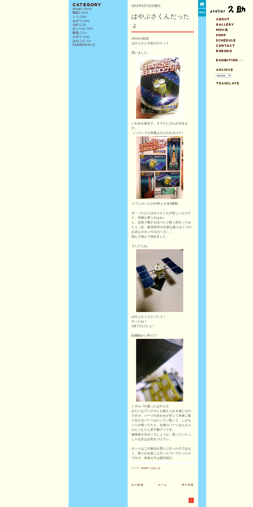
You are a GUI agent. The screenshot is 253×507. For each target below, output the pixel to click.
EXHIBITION (82, 44)
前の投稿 (188, 484)
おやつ (77, 21)
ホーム (162, 484)
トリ (76, 16)
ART (76, 24)
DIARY (77, 9)
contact (225, 46)
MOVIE (222, 30)
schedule (226, 40)
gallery (225, 24)
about (223, 19)
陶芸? (76, 12)
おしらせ (79, 28)
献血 (76, 32)
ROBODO (224, 51)
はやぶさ (79, 41)
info (202, 12)
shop (221, 35)
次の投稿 (137, 484)
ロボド (77, 36)
